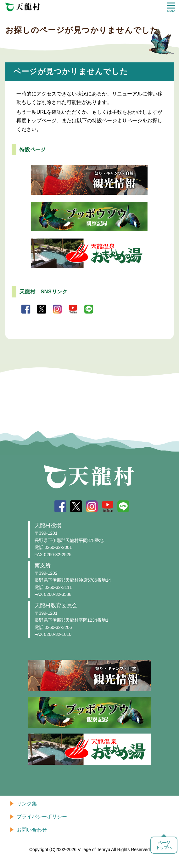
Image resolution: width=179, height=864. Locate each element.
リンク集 (27, 803)
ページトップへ (164, 845)
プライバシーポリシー (42, 816)
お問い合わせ (32, 829)
